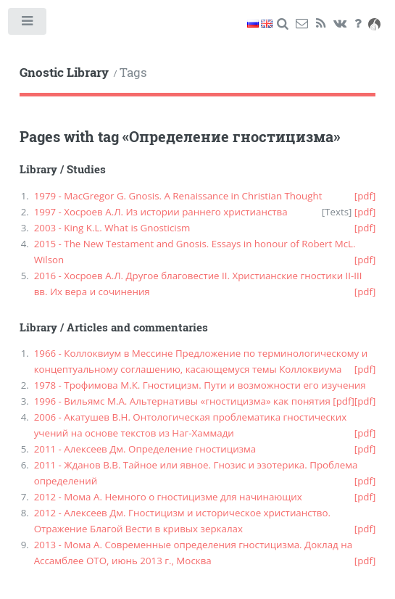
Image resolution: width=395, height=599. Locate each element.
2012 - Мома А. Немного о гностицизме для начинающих (168, 496)
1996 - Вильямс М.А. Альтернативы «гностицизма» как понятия (182, 401)
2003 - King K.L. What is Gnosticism (112, 227)
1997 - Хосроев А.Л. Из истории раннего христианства (161, 211)
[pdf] (365, 195)
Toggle (28, 24)
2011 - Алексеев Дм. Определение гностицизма (145, 448)
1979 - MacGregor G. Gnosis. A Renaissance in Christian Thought (178, 195)
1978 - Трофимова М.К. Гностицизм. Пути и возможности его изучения (200, 385)
